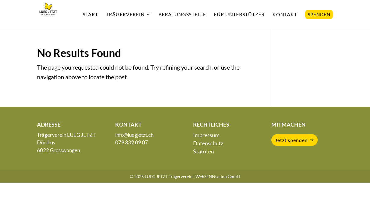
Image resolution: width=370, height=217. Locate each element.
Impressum (206, 135)
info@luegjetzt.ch (134, 135)
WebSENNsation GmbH (218, 176)
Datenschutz (208, 143)
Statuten (203, 151)
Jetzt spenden (291, 140)
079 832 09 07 (131, 142)
